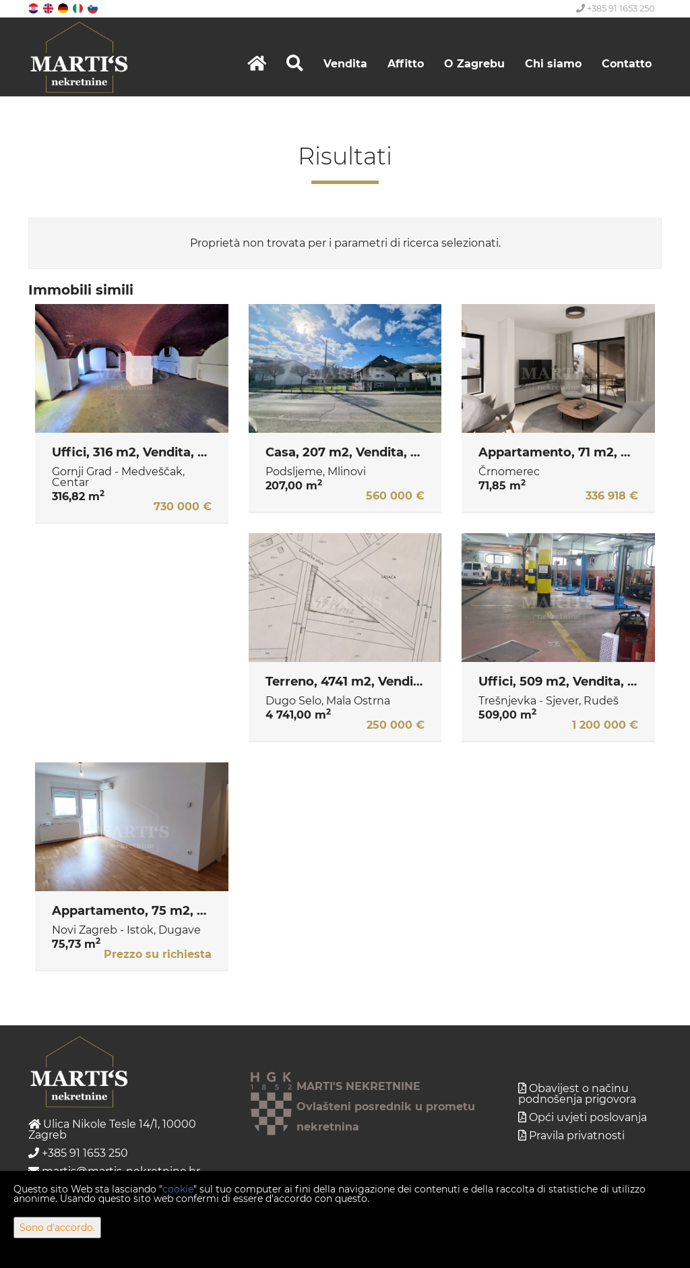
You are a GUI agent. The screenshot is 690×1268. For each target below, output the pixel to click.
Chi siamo (553, 63)
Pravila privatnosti (577, 1135)
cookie (177, 1189)
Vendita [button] (345, 63)
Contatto (627, 63)
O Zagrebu (474, 63)
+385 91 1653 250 (615, 8)
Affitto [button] (405, 63)
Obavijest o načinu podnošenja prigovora (577, 1094)
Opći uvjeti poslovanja (588, 1117)
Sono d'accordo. (57, 1227)
